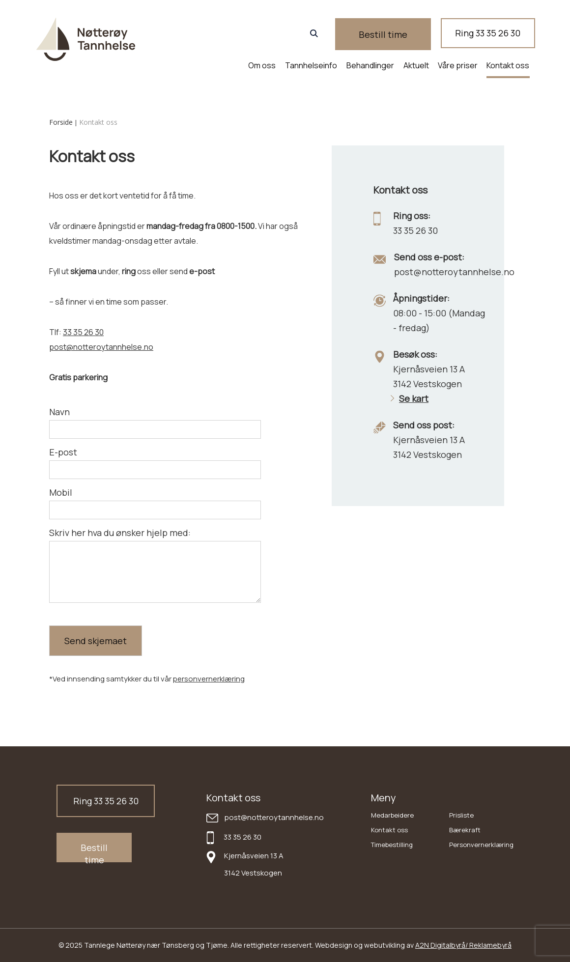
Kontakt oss (507, 65)
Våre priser (458, 65)
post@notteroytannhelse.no (101, 346)
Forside (61, 122)
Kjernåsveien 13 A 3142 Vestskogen (254, 864)
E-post (63, 452)
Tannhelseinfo (311, 65)
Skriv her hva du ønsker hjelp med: (120, 532)
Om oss (262, 65)
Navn (59, 411)
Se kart (409, 398)
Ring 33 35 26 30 (491, 34)
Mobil (60, 492)
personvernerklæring (209, 679)
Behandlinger (370, 65)
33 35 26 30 (83, 332)
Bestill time (404, 34)
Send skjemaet (95, 641)
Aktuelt (416, 65)
